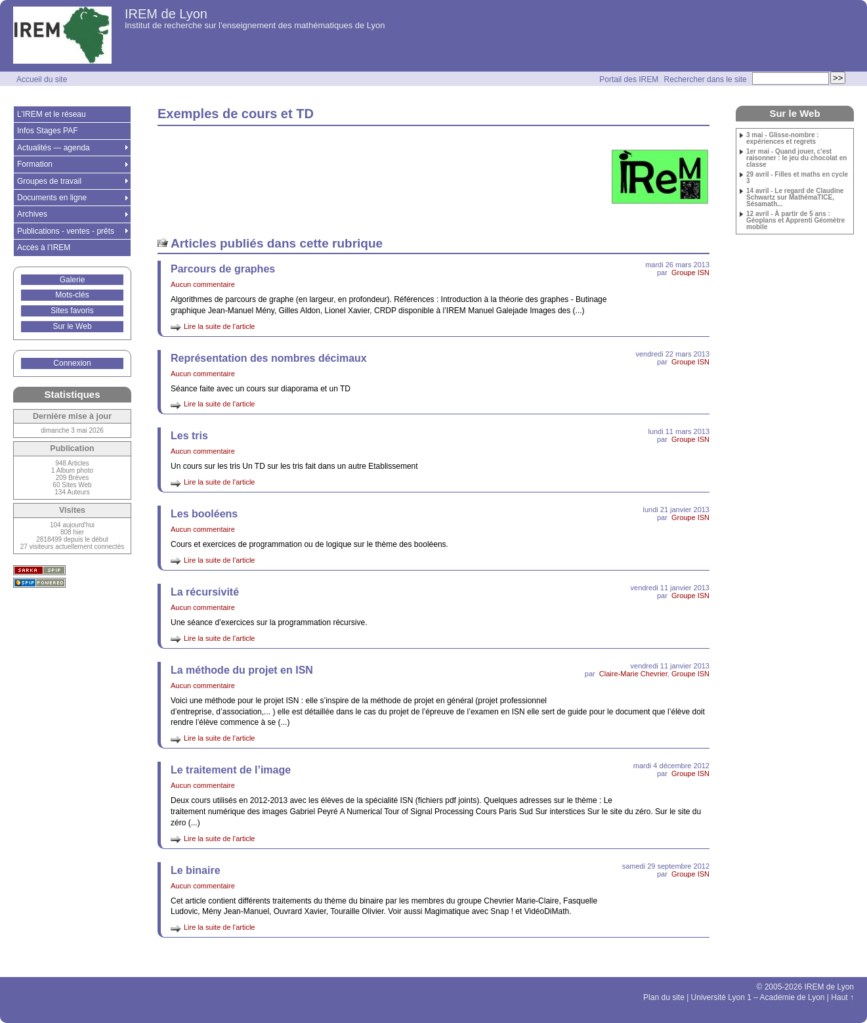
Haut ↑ (842, 997)
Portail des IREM (628, 79)
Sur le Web (72, 326)
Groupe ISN (690, 272)
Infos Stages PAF (47, 130)
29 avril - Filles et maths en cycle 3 (797, 178)
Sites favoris (72, 310)
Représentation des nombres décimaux (269, 358)
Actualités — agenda (53, 147)
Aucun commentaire (203, 284)
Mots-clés (72, 294)
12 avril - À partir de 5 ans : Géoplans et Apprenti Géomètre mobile (795, 220)
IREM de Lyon (166, 14)
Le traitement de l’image (231, 769)
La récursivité (205, 592)
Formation (35, 164)
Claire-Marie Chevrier (633, 674)
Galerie (72, 279)
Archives (32, 214)
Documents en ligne (52, 197)
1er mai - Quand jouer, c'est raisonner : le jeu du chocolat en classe (796, 158)
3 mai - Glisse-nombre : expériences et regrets (782, 138)
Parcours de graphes (223, 268)
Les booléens (204, 513)
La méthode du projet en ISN (242, 670)
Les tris (189, 435)
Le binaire (196, 870)
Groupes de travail (49, 181)
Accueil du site (41, 79)
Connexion (72, 363)
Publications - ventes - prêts (65, 231)
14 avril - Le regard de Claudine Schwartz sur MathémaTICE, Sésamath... (794, 197)
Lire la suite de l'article (219, 326)
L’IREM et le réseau (51, 114)
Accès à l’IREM (43, 247)
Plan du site (664, 997)
